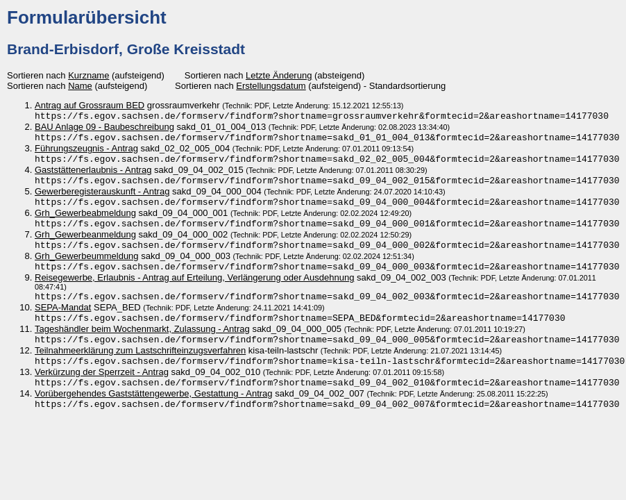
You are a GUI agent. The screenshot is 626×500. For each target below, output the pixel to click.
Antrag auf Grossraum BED (89, 105)
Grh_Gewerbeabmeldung (85, 220)
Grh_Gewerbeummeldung (87, 265)
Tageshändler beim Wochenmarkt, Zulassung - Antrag (142, 343)
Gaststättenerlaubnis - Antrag (93, 174)
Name (80, 86)
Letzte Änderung (279, 75)
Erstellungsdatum (270, 86)
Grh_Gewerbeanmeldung (85, 243)
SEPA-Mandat (63, 320)
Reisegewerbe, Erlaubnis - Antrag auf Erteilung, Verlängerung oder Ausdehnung (194, 288)
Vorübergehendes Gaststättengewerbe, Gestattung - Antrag (154, 411)
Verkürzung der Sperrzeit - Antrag (102, 388)
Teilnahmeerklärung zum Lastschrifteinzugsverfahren (140, 365)
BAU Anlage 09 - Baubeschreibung (104, 128)
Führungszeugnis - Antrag (86, 151)
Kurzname (88, 75)
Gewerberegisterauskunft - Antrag (102, 197)
